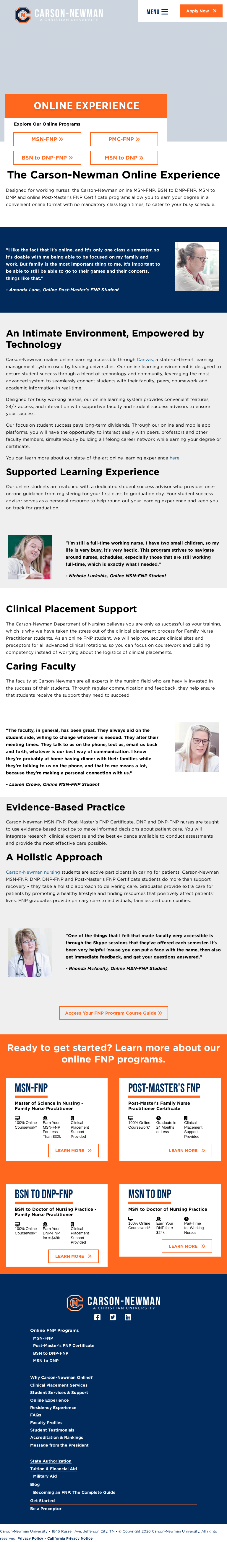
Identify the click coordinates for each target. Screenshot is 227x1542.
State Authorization (51, 1461)
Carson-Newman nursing (33, 872)
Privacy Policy (30, 1538)
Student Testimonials (52, 1430)
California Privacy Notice (70, 1538)
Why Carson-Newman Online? (61, 1377)
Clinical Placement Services (58, 1385)
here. (175, 457)
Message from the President (59, 1445)
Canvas (145, 359)
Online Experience (49, 1400)
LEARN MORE (70, 1150)
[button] (201, 11)
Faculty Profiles (46, 1422)
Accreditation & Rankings (56, 1437)
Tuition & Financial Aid (53, 1468)
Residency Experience (53, 1407)
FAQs (35, 1415)
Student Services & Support (59, 1392)
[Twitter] (114, 1317)
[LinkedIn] (129, 1317)
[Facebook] (98, 1317)
